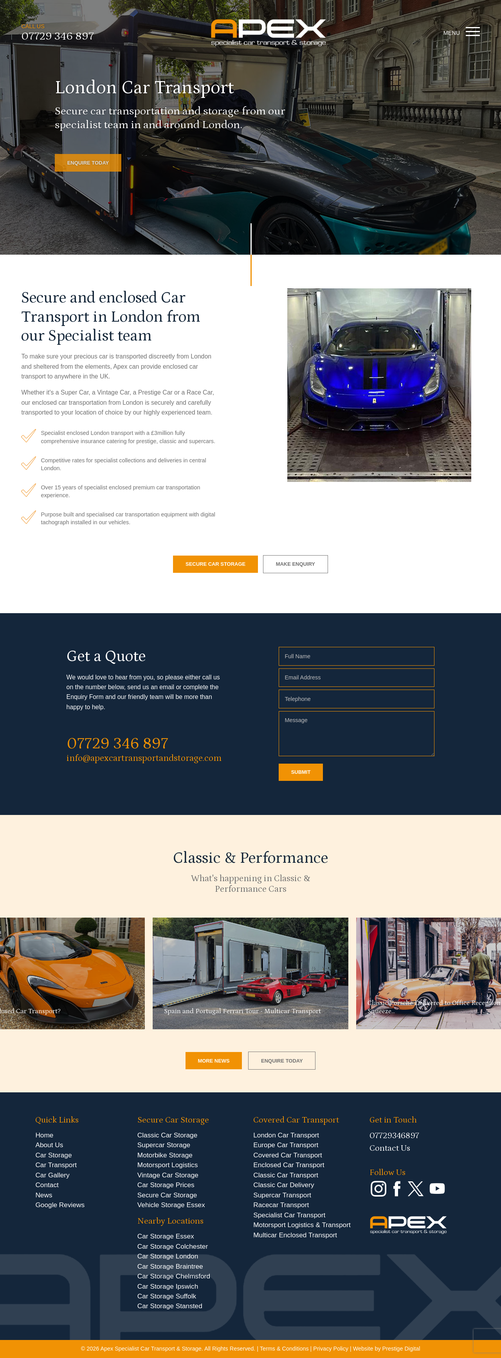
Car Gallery (52, 1175)
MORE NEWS (213, 1061)
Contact (47, 1185)
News (43, 1195)
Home (44, 1135)
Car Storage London (167, 1256)
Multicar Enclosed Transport (295, 1235)
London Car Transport (286, 1135)
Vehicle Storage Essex (171, 1205)
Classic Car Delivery (283, 1185)
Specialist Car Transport (289, 1215)
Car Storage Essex (165, 1236)
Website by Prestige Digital (386, 1348)
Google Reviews (60, 1205)
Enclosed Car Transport (288, 1165)
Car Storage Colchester (172, 1246)
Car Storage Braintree (170, 1266)
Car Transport (56, 1165)
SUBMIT (301, 772)
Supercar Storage (163, 1145)
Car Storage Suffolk (166, 1296)
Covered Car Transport (287, 1155)
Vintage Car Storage (167, 1175)
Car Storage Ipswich (167, 1286)
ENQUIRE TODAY (88, 163)
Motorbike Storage (165, 1155)
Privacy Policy (330, 1348)
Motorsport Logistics (167, 1165)
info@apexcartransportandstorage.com (144, 758)
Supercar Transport (282, 1195)
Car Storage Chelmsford (173, 1276)
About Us (49, 1145)
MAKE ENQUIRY (295, 564)
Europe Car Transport (285, 1145)
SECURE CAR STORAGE (215, 564)
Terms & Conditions (284, 1348)
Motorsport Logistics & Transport (302, 1225)
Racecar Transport (281, 1205)
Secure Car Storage (167, 1195)
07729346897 (394, 1136)
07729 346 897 (57, 37)
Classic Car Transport (285, 1175)
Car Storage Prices (166, 1185)
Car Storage (53, 1155)
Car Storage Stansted (169, 1306)
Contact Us (389, 1148)
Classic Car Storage (167, 1135)
